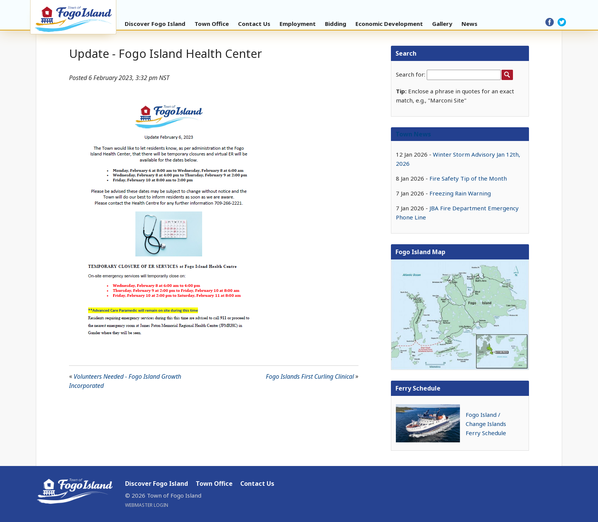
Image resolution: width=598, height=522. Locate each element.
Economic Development (389, 23)
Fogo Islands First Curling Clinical (310, 376)
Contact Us (254, 23)
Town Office (212, 23)
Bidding (335, 23)
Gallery (442, 23)
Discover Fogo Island (155, 23)
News (469, 23)
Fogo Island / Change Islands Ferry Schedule (486, 424)
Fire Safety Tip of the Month (468, 178)
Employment (298, 23)
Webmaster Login (146, 505)
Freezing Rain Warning (460, 193)
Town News (413, 134)
